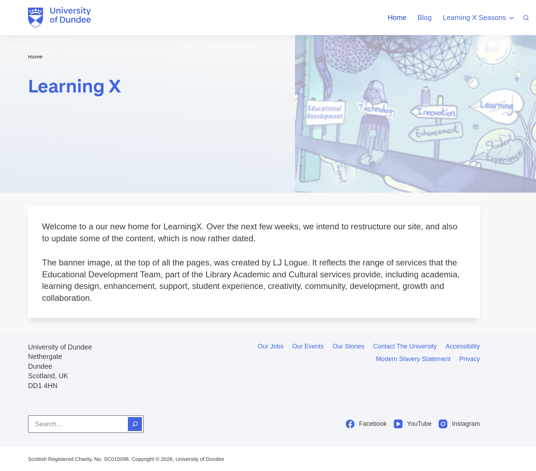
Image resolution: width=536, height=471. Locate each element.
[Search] (526, 17)
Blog (425, 17)
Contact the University (405, 346)
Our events (308, 346)
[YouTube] (413, 424)
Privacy (469, 358)
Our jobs (270, 346)
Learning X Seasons (479, 18)
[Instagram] (459, 424)
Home (397, 17)
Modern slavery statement (413, 358)
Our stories (348, 346)
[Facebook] (366, 424)
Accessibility (463, 346)
